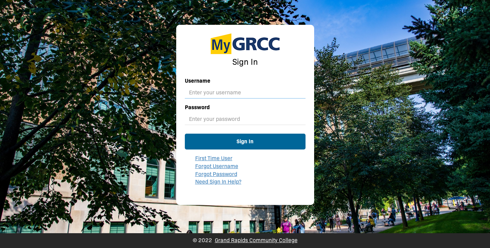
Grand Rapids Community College (256, 240)
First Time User (213, 158)
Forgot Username (216, 166)
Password (197, 107)
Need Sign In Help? (218, 181)
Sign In (245, 141)
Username (197, 81)
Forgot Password (216, 174)
